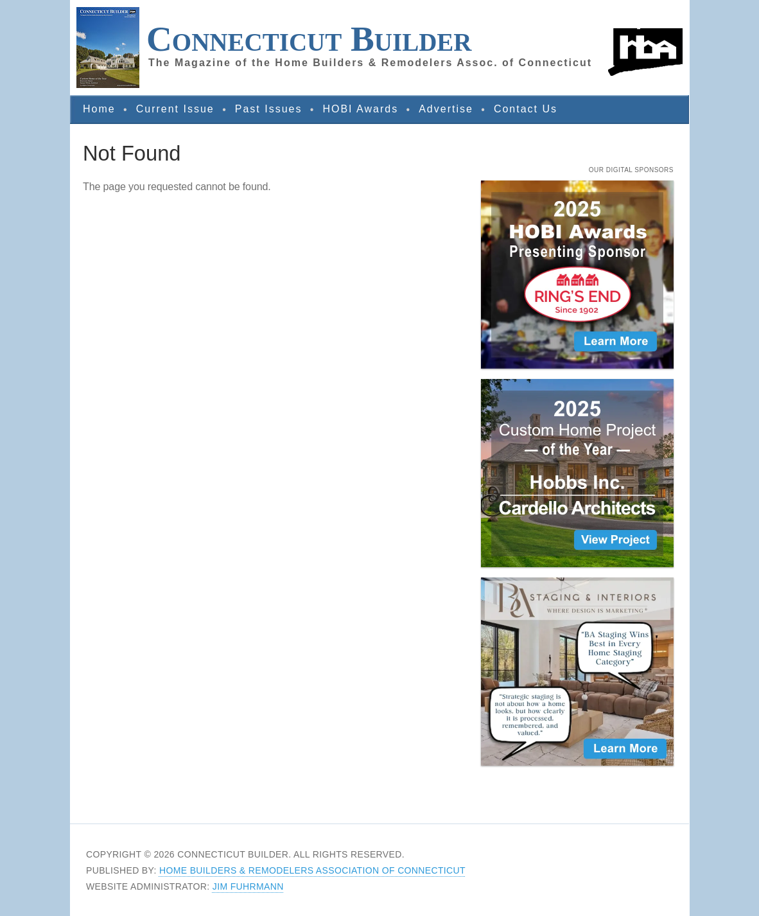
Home (99, 109)
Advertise (446, 109)
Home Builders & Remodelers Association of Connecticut (312, 870)
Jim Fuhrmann (248, 886)
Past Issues (268, 109)
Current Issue (175, 109)
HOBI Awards (360, 109)
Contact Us (525, 109)
